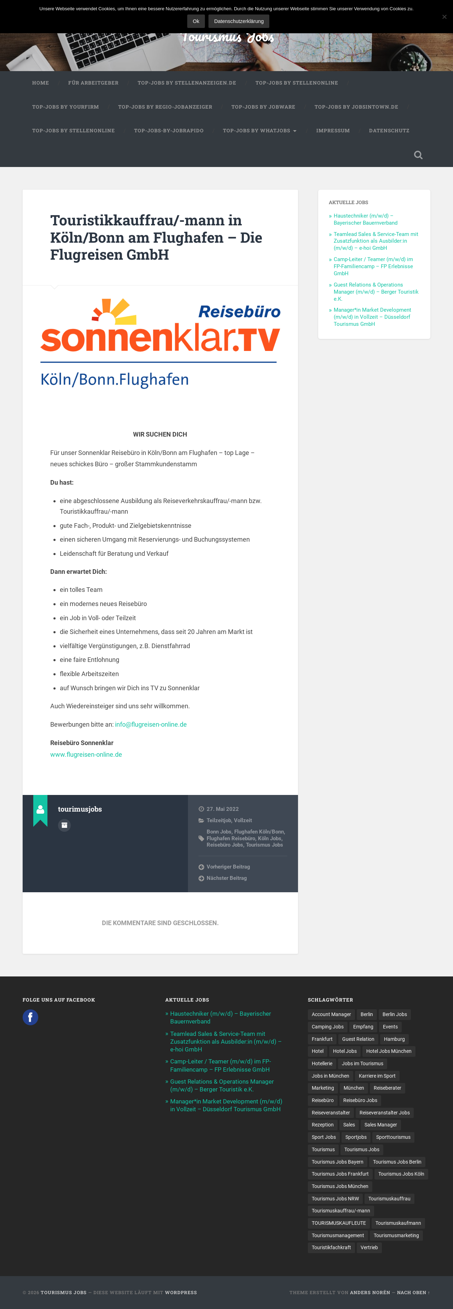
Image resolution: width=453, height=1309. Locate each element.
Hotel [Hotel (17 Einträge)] (317, 1051)
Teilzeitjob (219, 820)
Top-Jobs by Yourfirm (65, 107)
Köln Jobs (269, 838)
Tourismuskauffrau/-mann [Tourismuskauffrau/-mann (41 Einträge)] (341, 1210)
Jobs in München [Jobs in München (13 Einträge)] (330, 1076)
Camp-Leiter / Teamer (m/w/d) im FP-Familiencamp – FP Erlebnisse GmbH (373, 266)
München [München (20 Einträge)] (354, 1088)
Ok (196, 21)
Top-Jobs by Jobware (263, 107)
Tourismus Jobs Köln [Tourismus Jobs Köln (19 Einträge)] (401, 1174)
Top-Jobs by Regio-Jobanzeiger (165, 107)
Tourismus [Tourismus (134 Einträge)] (323, 1149)
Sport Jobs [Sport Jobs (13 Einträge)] (324, 1137)
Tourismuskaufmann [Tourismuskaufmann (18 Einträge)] (398, 1223)
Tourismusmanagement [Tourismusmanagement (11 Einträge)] (338, 1235)
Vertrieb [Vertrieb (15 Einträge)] (369, 1247)
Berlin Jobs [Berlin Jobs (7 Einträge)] (395, 1014)
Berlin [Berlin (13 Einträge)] (367, 1014)
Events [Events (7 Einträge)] (390, 1027)
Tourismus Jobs (226, 35)
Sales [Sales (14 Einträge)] (349, 1125)
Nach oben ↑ (413, 1292)
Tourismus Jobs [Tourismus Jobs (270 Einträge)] (361, 1149)
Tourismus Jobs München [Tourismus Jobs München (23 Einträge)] (340, 1186)
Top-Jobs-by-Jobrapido (169, 130)
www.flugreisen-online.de (86, 754)
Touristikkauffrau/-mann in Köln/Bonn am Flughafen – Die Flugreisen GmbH (156, 237)
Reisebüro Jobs (225, 845)
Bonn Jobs (219, 832)
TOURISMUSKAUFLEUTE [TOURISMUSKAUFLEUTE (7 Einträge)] (339, 1223)
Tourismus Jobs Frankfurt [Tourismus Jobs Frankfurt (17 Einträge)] (340, 1174)
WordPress (181, 1292)
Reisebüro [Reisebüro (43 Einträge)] (323, 1100)
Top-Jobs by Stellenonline (297, 83)
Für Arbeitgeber (93, 83)
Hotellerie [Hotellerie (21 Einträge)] (322, 1063)
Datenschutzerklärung (239, 21)
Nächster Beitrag (227, 878)
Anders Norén (370, 1292)
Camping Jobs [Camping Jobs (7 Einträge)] (328, 1027)
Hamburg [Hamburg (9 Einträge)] (394, 1039)
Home (40, 83)
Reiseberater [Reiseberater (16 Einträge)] (387, 1088)
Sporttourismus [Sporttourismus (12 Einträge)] (393, 1137)
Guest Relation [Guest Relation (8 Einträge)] (358, 1039)
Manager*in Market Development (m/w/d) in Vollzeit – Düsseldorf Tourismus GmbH (372, 317)
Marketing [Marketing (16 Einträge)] (323, 1088)
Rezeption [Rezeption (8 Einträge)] (323, 1125)
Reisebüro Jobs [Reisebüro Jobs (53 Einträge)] (360, 1100)
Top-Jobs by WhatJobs (256, 130)
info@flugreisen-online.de (151, 724)
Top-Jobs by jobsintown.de (356, 107)
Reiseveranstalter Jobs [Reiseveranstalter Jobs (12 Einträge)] (385, 1112)
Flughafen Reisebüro (231, 838)
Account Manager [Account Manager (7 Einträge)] (331, 1014)
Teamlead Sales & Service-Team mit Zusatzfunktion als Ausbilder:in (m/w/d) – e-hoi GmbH (376, 241)
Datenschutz (389, 130)
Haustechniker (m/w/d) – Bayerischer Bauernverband (365, 219)
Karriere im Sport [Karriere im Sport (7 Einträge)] (377, 1076)
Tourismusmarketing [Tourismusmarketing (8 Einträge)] (396, 1235)
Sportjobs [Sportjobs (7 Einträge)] (356, 1137)
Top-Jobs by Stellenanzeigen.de (187, 83)
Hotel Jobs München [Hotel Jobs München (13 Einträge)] (389, 1051)
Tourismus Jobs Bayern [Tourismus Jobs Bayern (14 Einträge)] (337, 1162)
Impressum (333, 130)
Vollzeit (243, 820)
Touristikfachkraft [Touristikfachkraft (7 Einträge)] (331, 1247)
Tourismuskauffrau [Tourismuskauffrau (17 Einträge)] (389, 1198)
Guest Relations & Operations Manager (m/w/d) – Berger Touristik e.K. (376, 292)
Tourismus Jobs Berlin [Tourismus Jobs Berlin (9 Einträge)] (397, 1162)
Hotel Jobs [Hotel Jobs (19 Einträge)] (345, 1051)
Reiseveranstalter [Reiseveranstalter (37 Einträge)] (331, 1112)
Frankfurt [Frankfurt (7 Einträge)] (322, 1039)
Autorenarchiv (64, 825)
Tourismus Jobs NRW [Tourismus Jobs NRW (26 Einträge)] (335, 1198)
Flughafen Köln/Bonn (259, 832)
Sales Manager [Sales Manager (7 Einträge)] (381, 1125)
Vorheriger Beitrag (228, 867)
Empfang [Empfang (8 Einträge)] (363, 1027)
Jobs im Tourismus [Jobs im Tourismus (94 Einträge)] (362, 1063)
